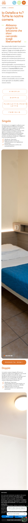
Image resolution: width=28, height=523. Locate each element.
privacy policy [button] (19, 496)
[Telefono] (14, 2)
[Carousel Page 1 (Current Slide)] (4, 355)
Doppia (14, 98)
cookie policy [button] (4, 504)
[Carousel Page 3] (8, 355)
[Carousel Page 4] (9, 355)
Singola (14, 91)
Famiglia (15, 112)
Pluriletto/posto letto (15, 105)
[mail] (19, 2)
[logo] (4, 3)
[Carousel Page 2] (6, 355)
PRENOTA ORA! (14, 362)
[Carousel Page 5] (11, 355)
